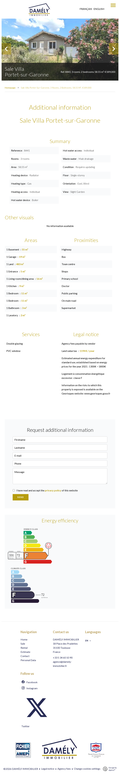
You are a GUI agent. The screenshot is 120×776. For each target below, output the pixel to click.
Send (20, 497)
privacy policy (53, 490)
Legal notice (47, 768)
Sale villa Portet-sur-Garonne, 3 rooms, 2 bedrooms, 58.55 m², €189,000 (56, 87)
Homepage (10, 87)
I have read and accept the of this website (47, 490)
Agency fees (64, 768)
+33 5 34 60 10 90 (63, 657)
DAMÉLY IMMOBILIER (66, 639)
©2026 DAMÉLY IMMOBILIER (20, 768)
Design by (109, 768)
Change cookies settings (87, 768)
